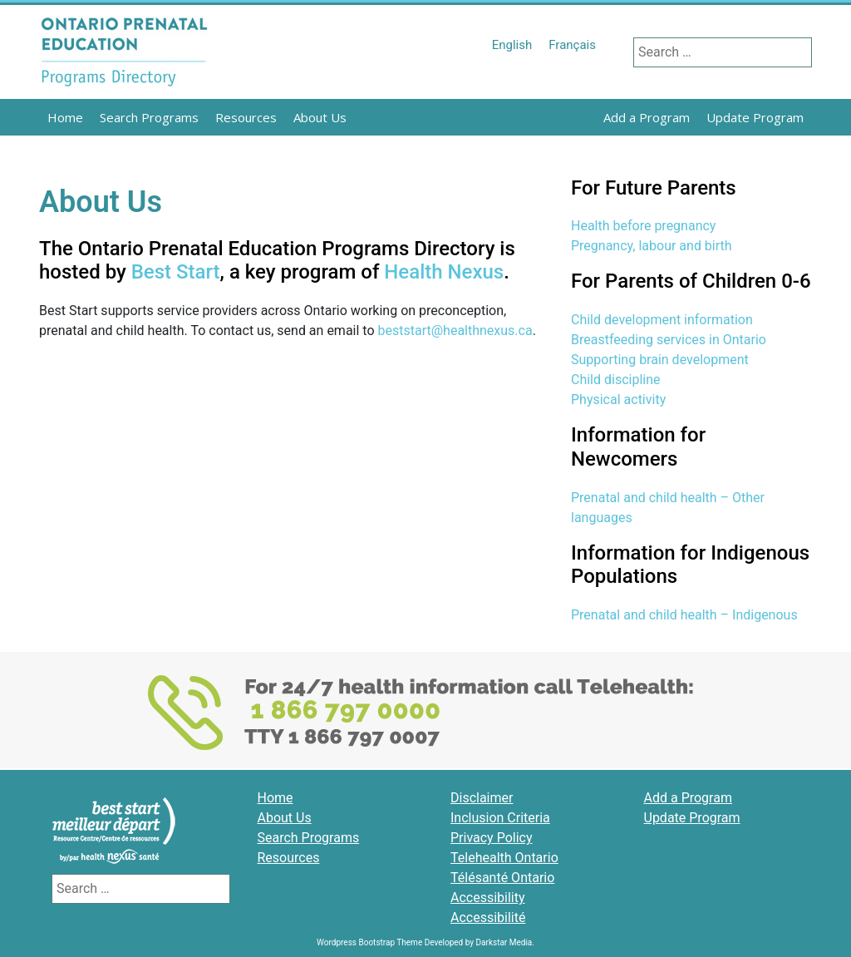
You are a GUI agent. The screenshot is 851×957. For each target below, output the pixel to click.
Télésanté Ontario (502, 877)
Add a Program (646, 117)
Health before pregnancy (643, 226)
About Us (320, 117)
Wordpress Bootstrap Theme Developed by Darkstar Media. (425, 942)
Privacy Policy (491, 838)
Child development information (662, 320)
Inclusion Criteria (500, 818)
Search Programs (149, 117)
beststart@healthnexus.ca (455, 330)
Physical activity (618, 399)
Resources (246, 117)
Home (65, 117)
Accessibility (487, 897)
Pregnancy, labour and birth (651, 246)
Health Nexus (444, 272)
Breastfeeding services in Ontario (668, 340)
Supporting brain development (660, 360)
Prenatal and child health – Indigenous (684, 615)
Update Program (755, 117)
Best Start (175, 272)
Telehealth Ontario (504, 858)
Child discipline (616, 379)
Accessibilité (487, 917)
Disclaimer (481, 798)
